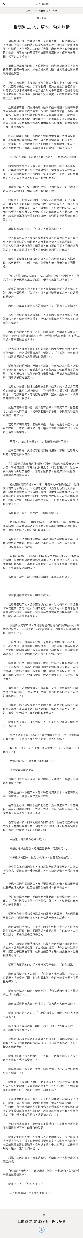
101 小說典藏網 (41, 7)
